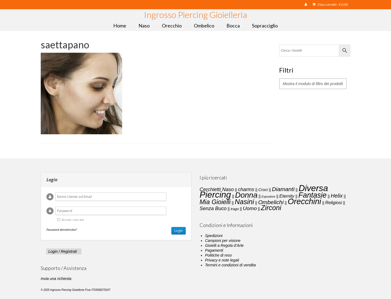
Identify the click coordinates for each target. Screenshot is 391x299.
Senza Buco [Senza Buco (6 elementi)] (213, 208)
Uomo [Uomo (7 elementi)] (250, 208)
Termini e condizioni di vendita (230, 265)
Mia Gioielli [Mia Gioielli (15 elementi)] (215, 201)
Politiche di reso (218, 255)
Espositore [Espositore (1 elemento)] (268, 196)
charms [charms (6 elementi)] (246, 189)
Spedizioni (214, 235)
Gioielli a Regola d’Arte (224, 245)
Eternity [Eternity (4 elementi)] (286, 196)
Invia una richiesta (56, 278)
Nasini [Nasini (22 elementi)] (244, 201)
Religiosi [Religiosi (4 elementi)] (333, 202)
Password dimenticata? (61, 230)
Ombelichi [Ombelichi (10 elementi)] (271, 202)
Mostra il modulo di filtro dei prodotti (313, 84)
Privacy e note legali (222, 260)
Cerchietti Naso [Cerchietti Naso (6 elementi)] (217, 189)
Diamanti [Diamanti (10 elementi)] (283, 189)
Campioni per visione (223, 240)
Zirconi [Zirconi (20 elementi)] (271, 207)
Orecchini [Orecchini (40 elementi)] (304, 201)
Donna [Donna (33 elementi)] (246, 195)
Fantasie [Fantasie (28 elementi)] (312, 195)
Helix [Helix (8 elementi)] (337, 196)
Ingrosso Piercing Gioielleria (195, 14)
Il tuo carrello (330, 4)
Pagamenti (214, 250)
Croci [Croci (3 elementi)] (263, 190)
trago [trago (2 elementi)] (235, 209)
